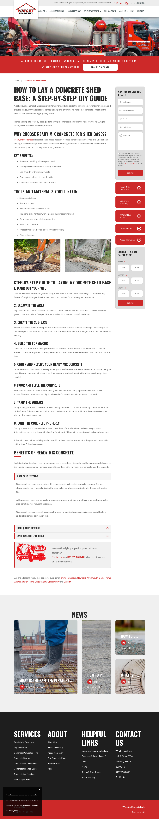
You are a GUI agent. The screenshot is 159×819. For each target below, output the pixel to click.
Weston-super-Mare (24, 581)
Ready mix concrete (23, 139)
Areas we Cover (55, 752)
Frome (108, 577)
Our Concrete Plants (57, 758)
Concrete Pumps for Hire (26, 752)
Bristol (63, 577)
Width (122, 262)
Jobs (50, 768)
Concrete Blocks (75, 11)
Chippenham (41, 581)
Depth (122, 288)
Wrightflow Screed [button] (92, 11)
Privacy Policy (131, 163)
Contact (140, 11)
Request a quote (100, 67)
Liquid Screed (20, 747)
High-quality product (28, 528)
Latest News (126, 228)
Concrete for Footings (24, 774)
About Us (52, 742)
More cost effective (27, 476)
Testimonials (54, 763)
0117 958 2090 (138, 3)
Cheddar (72, 577)
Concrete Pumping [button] (58, 11)
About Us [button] (123, 11)
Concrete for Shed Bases (25, 768)
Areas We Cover (127, 240)
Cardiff (67, 581)
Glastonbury (53, 581)
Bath (101, 577)
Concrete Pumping (124, 202)
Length (122, 275)
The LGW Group (55, 747)
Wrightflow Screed (125, 216)
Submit (130, 173)
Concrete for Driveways (25, 763)
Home (16, 80)
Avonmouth (92, 577)
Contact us (58, 557)
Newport (81, 577)
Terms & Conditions (91, 772)
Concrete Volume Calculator (95, 750)
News (132, 11)
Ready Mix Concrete (125, 188)
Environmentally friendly (30, 535)
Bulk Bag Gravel (110, 11)
